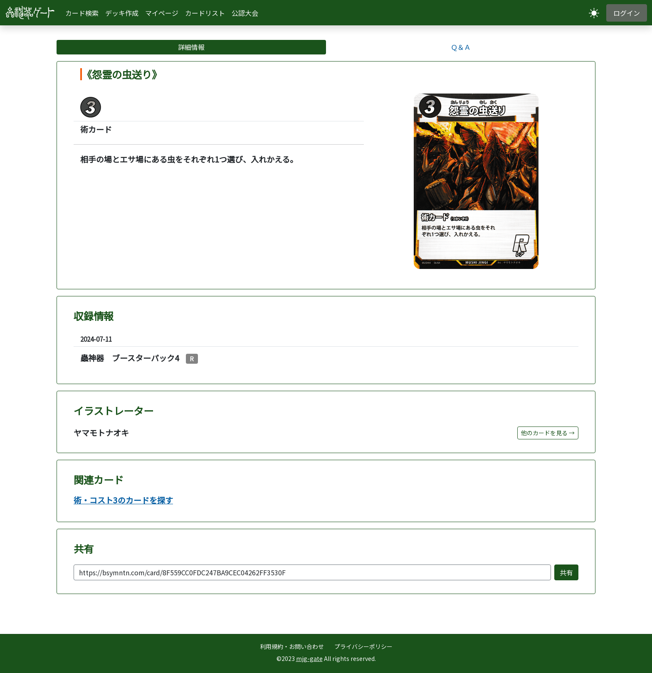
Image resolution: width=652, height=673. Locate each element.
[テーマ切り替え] (594, 13)
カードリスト (205, 13)
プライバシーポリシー (363, 646)
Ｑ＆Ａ (461, 47)
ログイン (626, 13)
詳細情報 (191, 47)
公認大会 (245, 13)
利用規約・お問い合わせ (292, 646)
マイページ (161, 13)
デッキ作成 (121, 13)
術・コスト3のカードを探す (123, 500)
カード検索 (82, 13)
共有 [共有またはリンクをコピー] (566, 572)
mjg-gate (309, 658)
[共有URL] (312, 572)
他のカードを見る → (548, 433)
